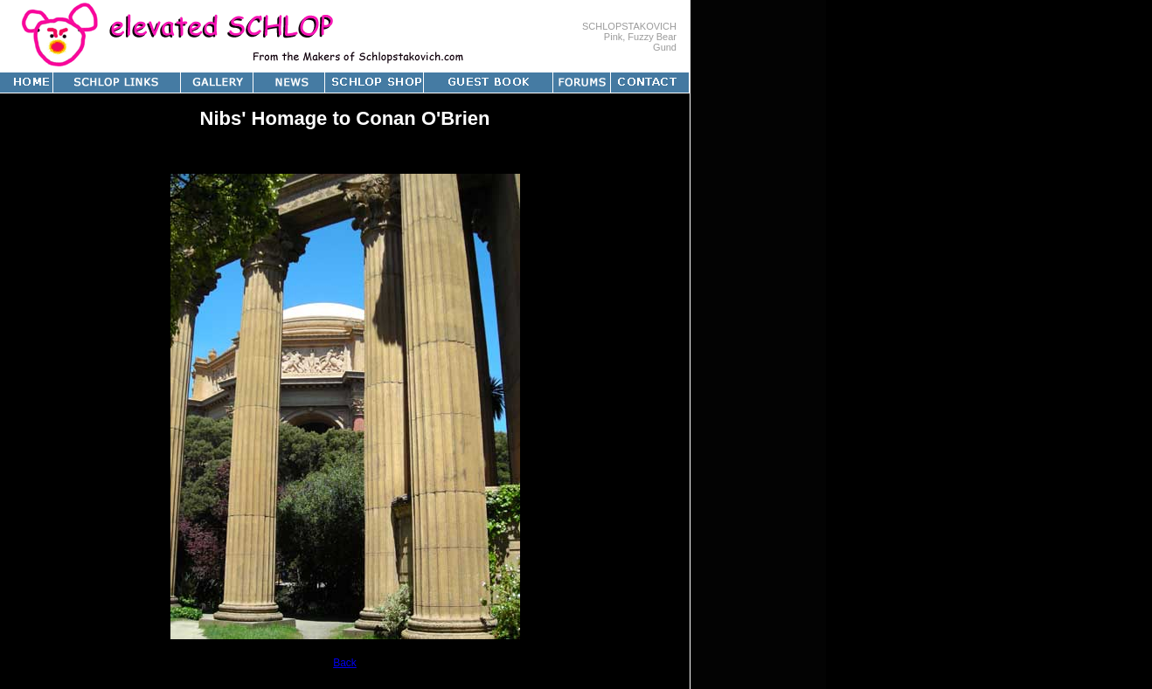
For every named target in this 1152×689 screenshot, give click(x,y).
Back (345, 663)
